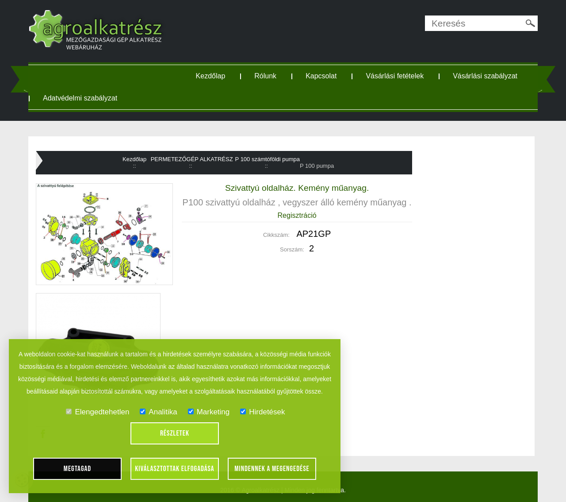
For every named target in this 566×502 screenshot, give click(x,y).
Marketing (209, 412)
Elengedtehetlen (97, 412)
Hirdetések (262, 412)
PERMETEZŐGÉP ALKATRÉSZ (192, 159)
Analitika (158, 412)
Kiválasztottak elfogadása (174, 468)
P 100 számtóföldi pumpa (267, 159)
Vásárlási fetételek (395, 76)
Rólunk (265, 76)
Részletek (174, 433)
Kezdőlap (211, 76)
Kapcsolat (321, 76)
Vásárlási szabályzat (485, 76)
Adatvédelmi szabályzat (80, 98)
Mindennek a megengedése (272, 468)
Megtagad (78, 468)
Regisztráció (297, 215)
